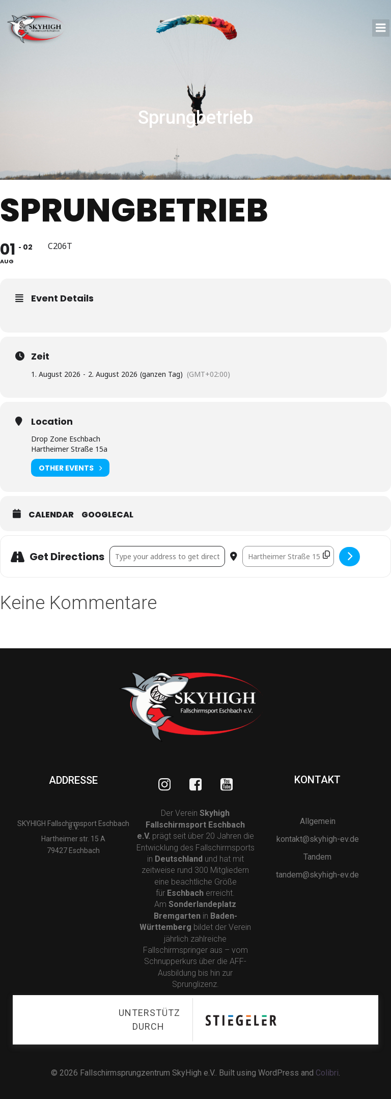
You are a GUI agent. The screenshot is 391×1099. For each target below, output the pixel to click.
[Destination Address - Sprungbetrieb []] (288, 557)
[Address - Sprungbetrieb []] (167, 557)
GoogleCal (107, 515)
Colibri (327, 1072)
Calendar (51, 515)
